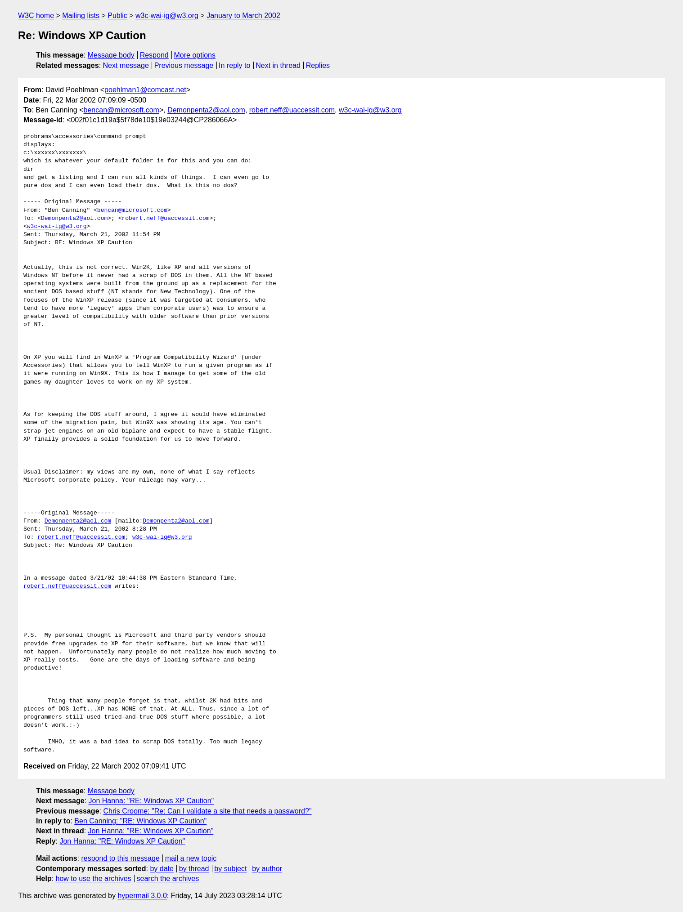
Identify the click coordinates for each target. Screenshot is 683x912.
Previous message (184, 65)
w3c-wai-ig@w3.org (166, 15)
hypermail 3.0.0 (141, 895)
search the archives (168, 878)
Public (117, 15)
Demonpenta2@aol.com (206, 110)
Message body (111, 55)
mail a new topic (191, 858)
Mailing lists (80, 15)
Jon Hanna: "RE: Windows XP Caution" (151, 801)
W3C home (36, 15)
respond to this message (120, 858)
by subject (230, 868)
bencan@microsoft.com (121, 110)
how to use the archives (93, 878)
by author (267, 868)
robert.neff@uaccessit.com (292, 110)
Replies (318, 65)
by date (161, 868)
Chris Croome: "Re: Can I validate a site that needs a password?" (207, 811)
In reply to (234, 65)
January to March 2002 (243, 15)
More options (195, 55)
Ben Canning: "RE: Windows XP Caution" (140, 821)
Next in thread (278, 65)
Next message (126, 65)
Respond (154, 55)
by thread (194, 868)
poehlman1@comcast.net (145, 90)
